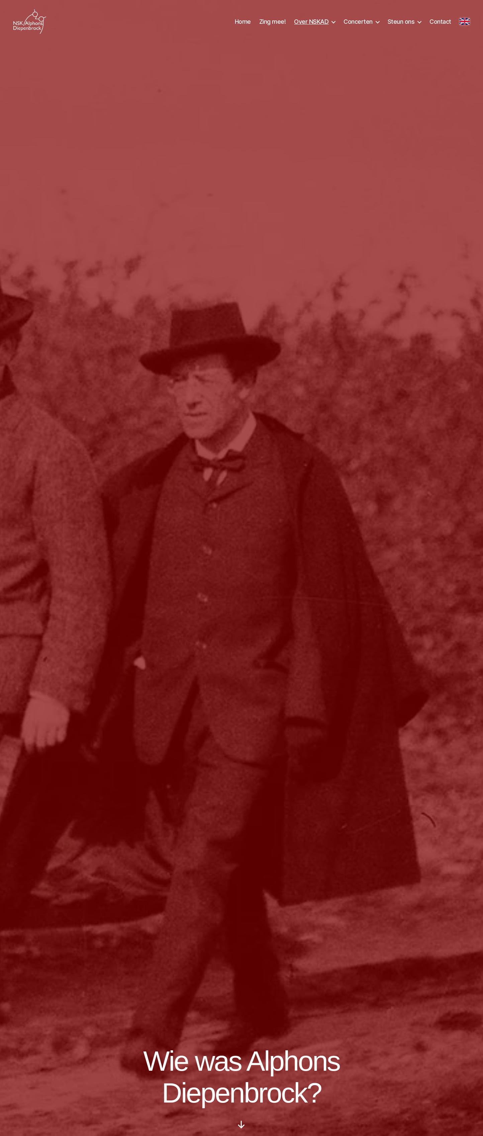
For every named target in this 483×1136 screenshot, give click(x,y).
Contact (440, 24)
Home (243, 24)
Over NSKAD (311, 24)
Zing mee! (272, 24)
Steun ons (401, 24)
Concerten (358, 24)
